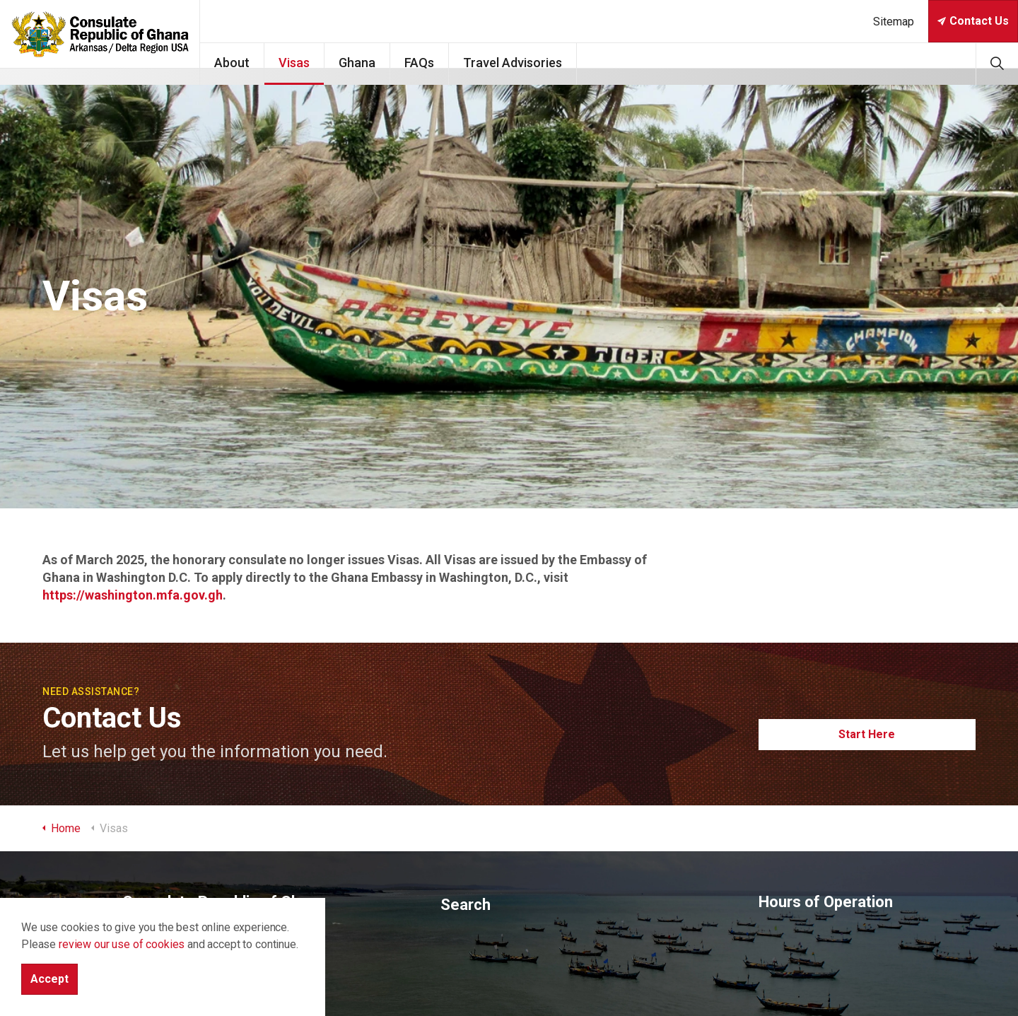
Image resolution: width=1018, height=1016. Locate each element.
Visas (342, 62)
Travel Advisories (560, 62)
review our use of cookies (122, 944)
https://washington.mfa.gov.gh (132, 595)
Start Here (867, 734)
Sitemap (893, 21)
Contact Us (973, 21)
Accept (49, 979)
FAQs (467, 62)
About (280, 62)
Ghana (405, 62)
